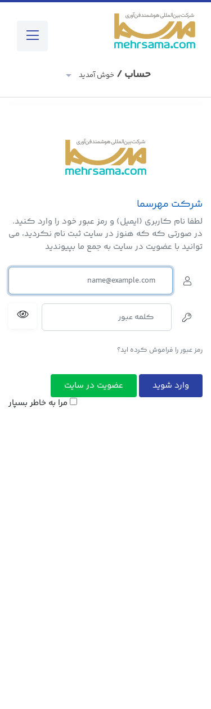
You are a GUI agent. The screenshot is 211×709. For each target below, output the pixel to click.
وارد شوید (170, 385)
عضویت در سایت (93, 385)
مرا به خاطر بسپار (42, 403)
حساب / (114, 75)
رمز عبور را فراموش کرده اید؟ (160, 350)
